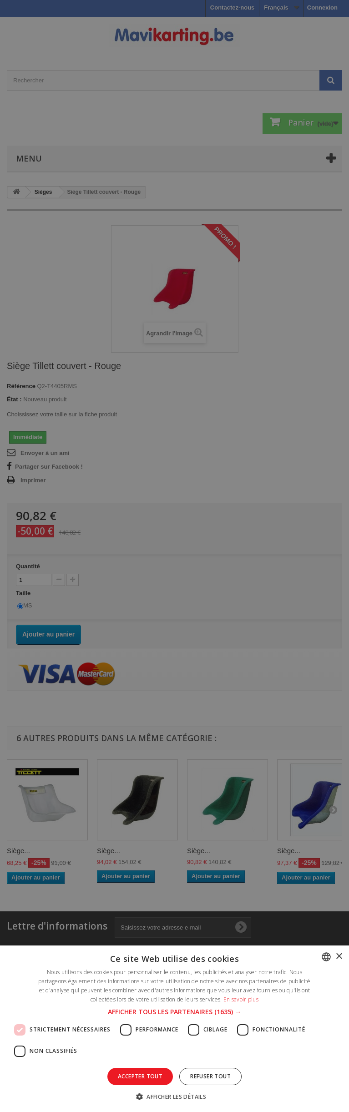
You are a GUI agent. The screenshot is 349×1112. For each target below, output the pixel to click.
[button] (174, 1012)
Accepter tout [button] (140, 1076)
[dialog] (174, 556)
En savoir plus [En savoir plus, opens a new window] (240, 999)
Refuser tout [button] (210, 1076)
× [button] (338, 956)
